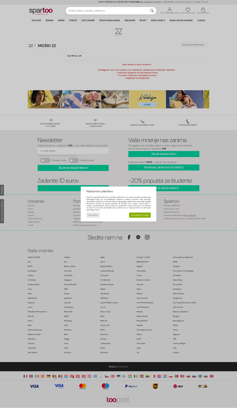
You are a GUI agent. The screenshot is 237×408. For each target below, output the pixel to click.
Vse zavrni (93, 215)
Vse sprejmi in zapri (140, 215)
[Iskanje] (152, 11)
